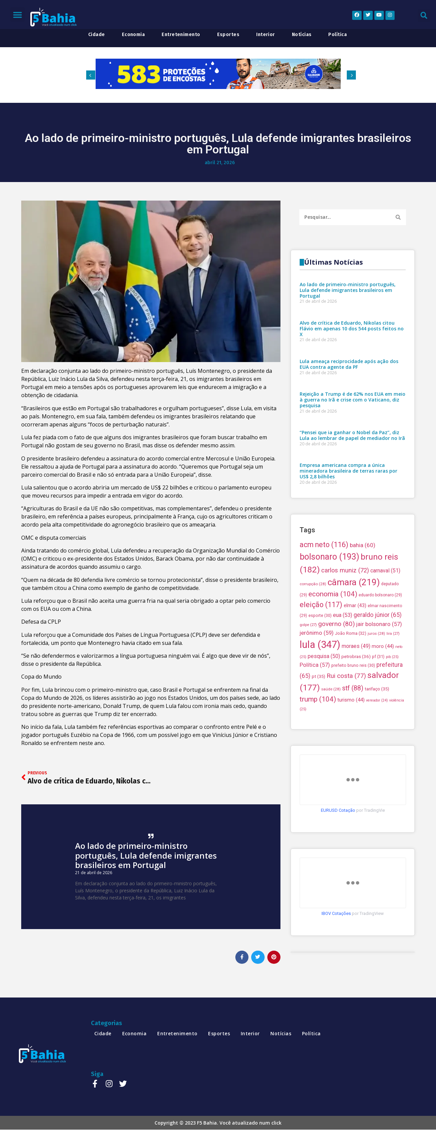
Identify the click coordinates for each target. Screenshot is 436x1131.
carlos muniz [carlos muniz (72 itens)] (345, 630)
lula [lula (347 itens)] (320, 705)
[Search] (398, 217)
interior (265, 34)
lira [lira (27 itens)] (393, 694)
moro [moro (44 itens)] (383, 707)
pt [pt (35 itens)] (318, 737)
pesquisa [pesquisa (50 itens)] (324, 716)
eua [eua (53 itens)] (342, 675)
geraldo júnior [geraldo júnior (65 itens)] (378, 675)
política (337, 34)
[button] (17, 14)
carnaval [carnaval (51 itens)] (385, 631)
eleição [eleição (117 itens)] (321, 665)
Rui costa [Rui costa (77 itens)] (346, 736)
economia (133, 34)
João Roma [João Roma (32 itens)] (350, 693)
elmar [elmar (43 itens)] (355, 666)
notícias (302, 34)
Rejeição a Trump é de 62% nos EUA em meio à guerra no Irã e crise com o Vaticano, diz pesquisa (352, 469)
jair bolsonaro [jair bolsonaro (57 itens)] (379, 684)
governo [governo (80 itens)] (336, 684)
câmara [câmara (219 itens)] (354, 642)
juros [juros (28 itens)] (376, 694)
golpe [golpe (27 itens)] (308, 685)
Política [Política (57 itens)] (315, 725)
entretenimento (181, 34)
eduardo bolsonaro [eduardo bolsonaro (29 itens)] (380, 655)
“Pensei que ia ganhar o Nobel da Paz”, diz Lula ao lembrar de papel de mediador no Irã (352, 505)
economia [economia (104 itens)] (332, 654)
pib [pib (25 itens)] (392, 717)
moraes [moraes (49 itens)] (356, 707)
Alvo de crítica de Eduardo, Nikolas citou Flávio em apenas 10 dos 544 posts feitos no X (352, 398)
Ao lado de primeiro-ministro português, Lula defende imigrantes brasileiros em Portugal (146, 855)
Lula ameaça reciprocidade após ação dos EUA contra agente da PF (349, 434)
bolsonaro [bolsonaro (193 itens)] (329, 617)
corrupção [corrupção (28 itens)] (313, 644)
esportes (228, 34)
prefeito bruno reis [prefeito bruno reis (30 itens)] (353, 725)
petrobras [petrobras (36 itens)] (356, 716)
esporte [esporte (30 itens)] (320, 676)
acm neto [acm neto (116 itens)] (324, 605)
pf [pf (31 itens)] (378, 716)
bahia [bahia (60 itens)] (362, 605)
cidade (96, 34)
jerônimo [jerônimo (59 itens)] (317, 693)
